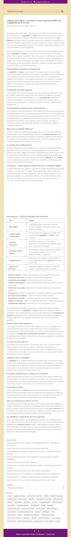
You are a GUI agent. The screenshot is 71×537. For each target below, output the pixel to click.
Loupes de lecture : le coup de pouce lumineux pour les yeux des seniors (31, 480)
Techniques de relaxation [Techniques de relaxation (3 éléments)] (15, 518)
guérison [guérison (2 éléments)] (10, 502)
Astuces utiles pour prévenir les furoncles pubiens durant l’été (28, 448)
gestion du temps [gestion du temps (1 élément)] (58, 499)
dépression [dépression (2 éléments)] (31, 499)
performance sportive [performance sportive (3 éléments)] (28, 508)
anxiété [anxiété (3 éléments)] (10, 496)
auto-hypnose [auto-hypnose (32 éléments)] (31, 496)
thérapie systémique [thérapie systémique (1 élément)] (44, 518)
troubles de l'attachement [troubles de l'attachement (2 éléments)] (25, 521)
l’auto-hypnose (41, 178)
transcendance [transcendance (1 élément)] (12, 521)
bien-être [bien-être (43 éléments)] (39, 496)
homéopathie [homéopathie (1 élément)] (18, 502)
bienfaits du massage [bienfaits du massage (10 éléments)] (57, 496)
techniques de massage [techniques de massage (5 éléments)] (47, 515)
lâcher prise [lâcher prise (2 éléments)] (27, 502)
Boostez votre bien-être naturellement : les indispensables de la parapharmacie (33, 474)
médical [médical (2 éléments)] (43, 505)
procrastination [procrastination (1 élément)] (12, 512)
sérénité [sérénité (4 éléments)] (20, 515)
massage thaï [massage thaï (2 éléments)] (11, 505)
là (54, 303)
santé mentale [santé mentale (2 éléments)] (12, 515)
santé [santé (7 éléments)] (52, 512)
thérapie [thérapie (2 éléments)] (34, 518)
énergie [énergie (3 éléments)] (57, 521)
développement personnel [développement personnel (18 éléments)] (44, 499)
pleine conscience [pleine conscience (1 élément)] (52, 508)
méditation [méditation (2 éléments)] (50, 505)
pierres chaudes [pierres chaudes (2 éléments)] (40, 508)
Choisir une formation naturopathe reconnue (22, 462)
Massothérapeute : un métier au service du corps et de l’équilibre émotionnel (33, 477)
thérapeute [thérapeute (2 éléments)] (27, 518)
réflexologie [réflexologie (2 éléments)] (46, 512)
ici (51, 303)
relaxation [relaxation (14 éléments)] (38, 512)
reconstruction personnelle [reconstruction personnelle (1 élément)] (25, 512)
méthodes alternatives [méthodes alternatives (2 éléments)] (14, 508)
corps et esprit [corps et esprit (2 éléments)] (22, 499)
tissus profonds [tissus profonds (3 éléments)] (56, 518)
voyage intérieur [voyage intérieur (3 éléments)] (38, 521)
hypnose (33, 26)
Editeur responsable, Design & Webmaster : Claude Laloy (35, 534)
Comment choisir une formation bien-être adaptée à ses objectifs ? (29, 471)
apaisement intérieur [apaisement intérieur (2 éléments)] (19, 496)
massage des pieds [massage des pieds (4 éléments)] (44, 502)
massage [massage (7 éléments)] (34, 502)
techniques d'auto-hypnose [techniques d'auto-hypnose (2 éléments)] (31, 515)
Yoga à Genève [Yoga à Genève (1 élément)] (49, 521)
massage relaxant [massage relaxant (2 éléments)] (57, 502)
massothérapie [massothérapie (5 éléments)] (34, 505)
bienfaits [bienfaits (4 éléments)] (46, 496)
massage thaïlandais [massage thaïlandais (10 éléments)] (22, 505)
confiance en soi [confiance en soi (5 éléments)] (12, 499)
